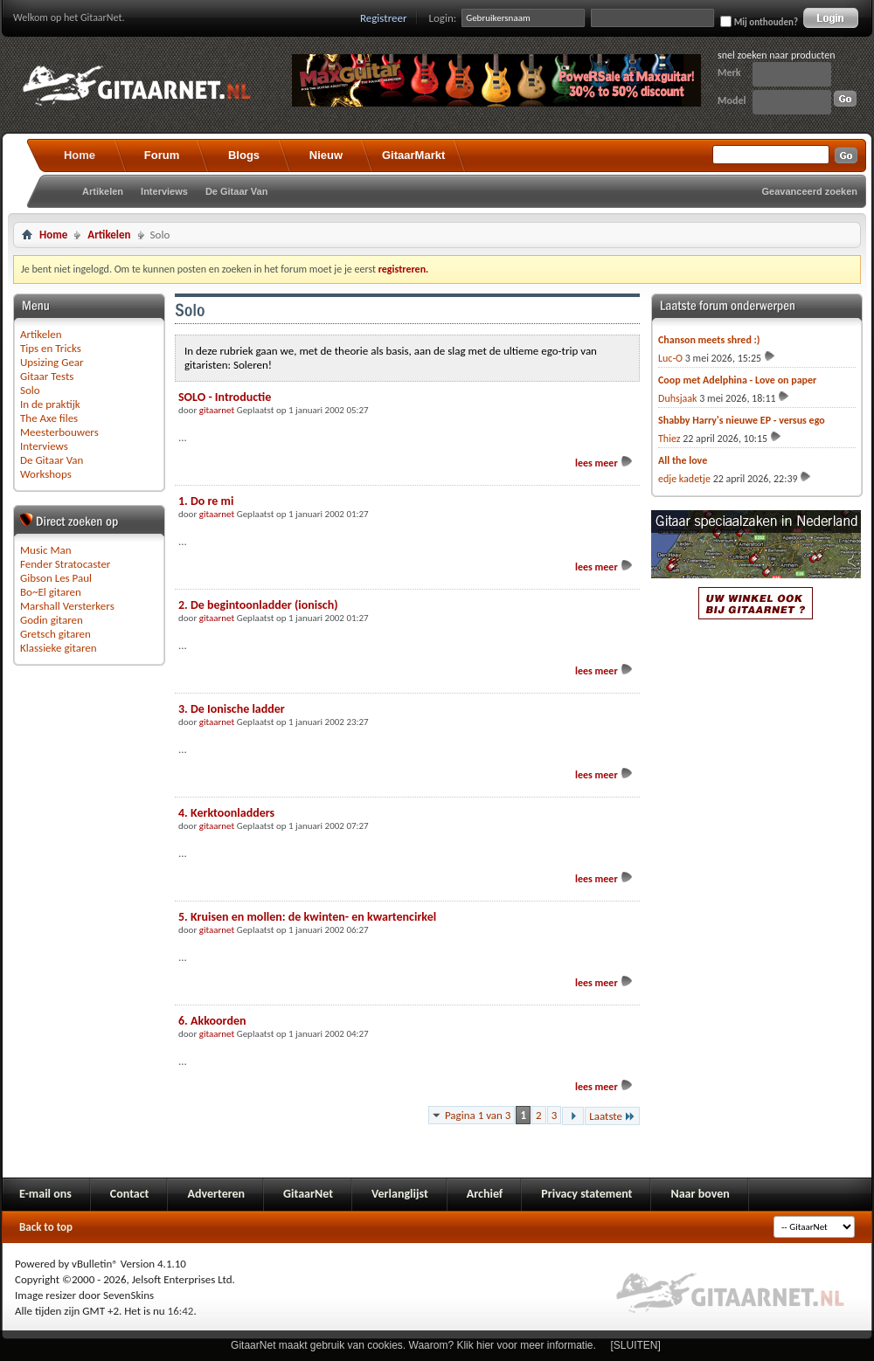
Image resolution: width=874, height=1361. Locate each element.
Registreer (383, 17)
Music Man (46, 549)
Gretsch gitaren (55, 633)
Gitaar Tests (46, 376)
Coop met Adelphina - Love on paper (737, 380)
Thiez (669, 438)
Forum (161, 155)
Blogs (244, 155)
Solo (30, 390)
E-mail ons (45, 1193)
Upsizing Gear (52, 362)
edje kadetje (684, 479)
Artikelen (102, 191)
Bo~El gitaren (50, 591)
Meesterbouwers (59, 432)
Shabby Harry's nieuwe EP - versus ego (741, 420)
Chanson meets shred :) (709, 340)
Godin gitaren (51, 619)
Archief (485, 1193)
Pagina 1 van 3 (478, 1115)
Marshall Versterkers (67, 605)
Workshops (46, 473)
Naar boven (699, 1193)
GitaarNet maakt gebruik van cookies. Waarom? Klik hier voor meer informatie (412, 1345)
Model (732, 100)
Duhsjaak (677, 398)
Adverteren (216, 1193)
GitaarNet (308, 1193)
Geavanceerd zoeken (809, 191)
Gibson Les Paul (56, 577)
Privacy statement (586, 1193)
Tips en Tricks (50, 348)
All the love (682, 460)
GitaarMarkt (413, 155)
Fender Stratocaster (65, 563)
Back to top (46, 1226)
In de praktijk (50, 404)
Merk (729, 72)
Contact (129, 1193)
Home (79, 155)
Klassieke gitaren (58, 647)
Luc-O (670, 358)
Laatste (612, 1116)
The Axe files (49, 418)
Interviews (164, 191)
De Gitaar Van (236, 191)
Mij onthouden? (759, 22)
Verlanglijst (399, 1193)
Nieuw (326, 155)
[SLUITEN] (636, 1345)
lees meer (604, 463)
